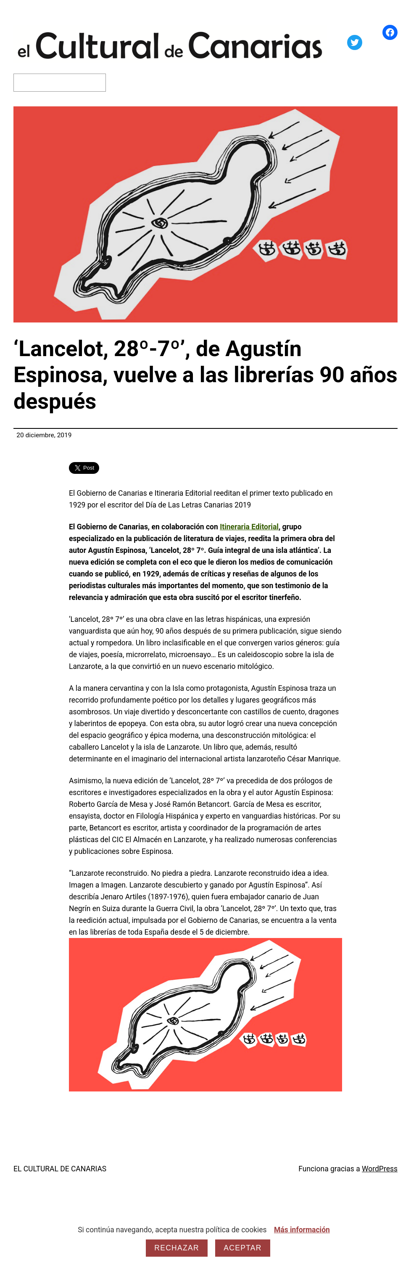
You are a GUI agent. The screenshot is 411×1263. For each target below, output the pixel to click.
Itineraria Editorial (249, 527)
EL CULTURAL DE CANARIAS (59, 1169)
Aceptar (242, 1248)
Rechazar (176, 1248)
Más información (302, 1230)
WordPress (380, 1169)
